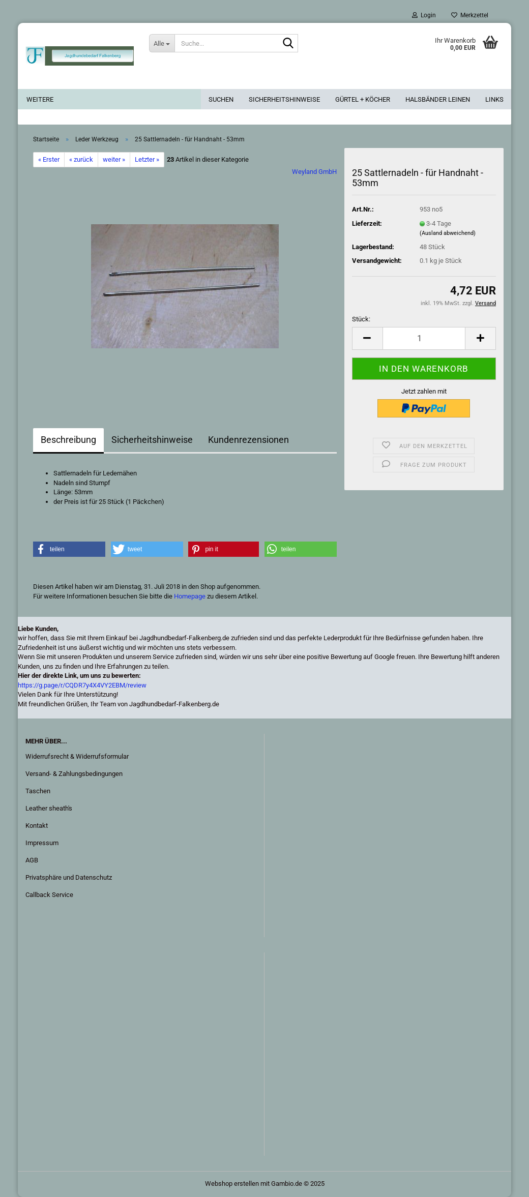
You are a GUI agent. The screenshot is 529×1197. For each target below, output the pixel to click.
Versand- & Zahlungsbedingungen (74, 773)
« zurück (81, 159)
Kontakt (36, 825)
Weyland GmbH (314, 171)
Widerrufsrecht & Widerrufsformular (77, 756)
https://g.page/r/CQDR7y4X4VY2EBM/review (82, 685)
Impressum (41, 843)
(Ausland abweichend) (448, 233)
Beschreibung (68, 439)
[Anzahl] (424, 338)
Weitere (39, 99)
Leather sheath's (48, 808)
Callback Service (49, 895)
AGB (31, 860)
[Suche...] (161, 43)
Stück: (361, 319)
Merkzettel (469, 15)
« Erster (49, 159)
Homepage (189, 596)
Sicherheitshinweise (284, 99)
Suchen (221, 99)
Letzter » (147, 159)
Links (494, 99)
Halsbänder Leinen (437, 99)
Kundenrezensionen (248, 439)
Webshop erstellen (232, 1183)
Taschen (37, 791)
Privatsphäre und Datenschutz (68, 877)
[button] (367, 338)
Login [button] (424, 15)
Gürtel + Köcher (362, 99)
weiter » (114, 159)
